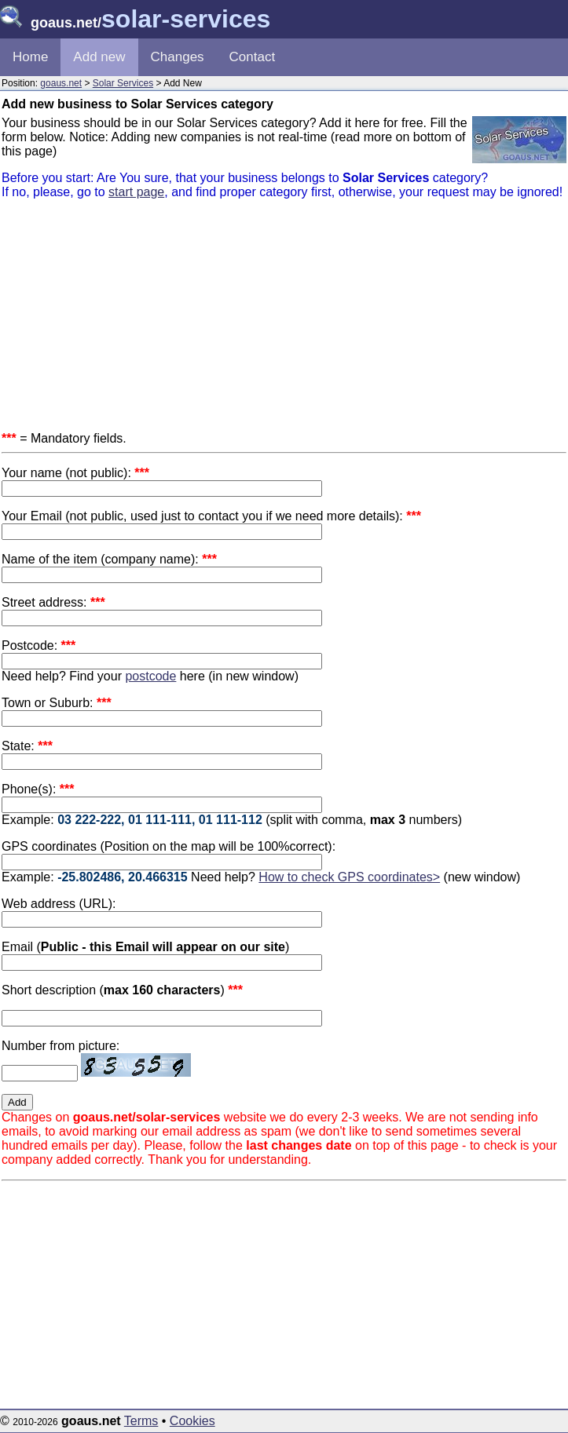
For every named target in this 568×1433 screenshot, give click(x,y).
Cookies (192, 1421)
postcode (150, 676)
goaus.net (61, 83)
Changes (177, 56)
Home (30, 56)
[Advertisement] (284, 322)
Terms (141, 1421)
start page (136, 192)
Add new (99, 56)
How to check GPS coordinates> (349, 877)
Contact (252, 56)
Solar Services (123, 83)
